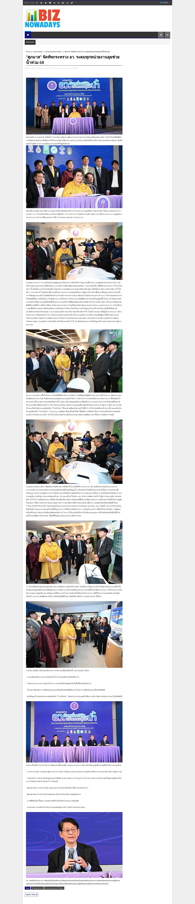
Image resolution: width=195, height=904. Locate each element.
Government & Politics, (70, 68)
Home (28, 51)
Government (37, 51)
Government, (56, 68)
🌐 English (164, 2)
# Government (37, 888)
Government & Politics (53, 51)
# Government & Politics (54, 888)
